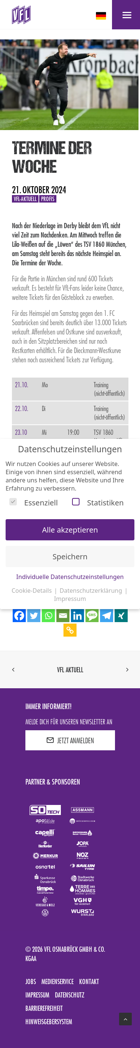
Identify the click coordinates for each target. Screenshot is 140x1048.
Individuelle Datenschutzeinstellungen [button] (70, 577)
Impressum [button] (70, 599)
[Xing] (121, 615)
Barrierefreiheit (44, 1008)
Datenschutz (69, 995)
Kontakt (89, 981)
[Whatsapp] (48, 615)
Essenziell (33, 502)
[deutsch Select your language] (101, 16)
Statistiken (98, 502)
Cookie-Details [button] (32, 590)
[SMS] (92, 615)
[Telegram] (106, 615)
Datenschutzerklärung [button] (92, 590)
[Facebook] (19, 615)
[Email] (62, 615)
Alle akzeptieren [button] (70, 530)
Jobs (30, 981)
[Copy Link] (70, 630)
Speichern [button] (70, 557)
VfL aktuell (70, 670)
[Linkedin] (77, 615)
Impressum (37, 995)
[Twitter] (33, 615)
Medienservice (57, 981)
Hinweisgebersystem (48, 1022)
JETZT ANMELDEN (70, 740)
